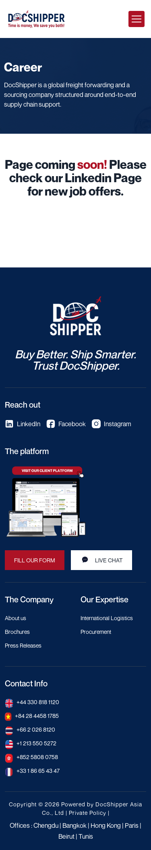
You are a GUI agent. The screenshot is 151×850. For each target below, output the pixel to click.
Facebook (66, 423)
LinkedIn (22, 423)
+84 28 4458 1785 (37, 715)
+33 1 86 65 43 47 (38, 770)
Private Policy (87, 812)
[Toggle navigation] (136, 19)
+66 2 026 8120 (36, 729)
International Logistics (107, 617)
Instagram (111, 423)
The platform (27, 451)
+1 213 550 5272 (36, 743)
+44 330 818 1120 (38, 702)
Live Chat (101, 559)
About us (15, 617)
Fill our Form (34, 560)
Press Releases (23, 645)
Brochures (17, 631)
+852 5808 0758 (37, 756)
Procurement (96, 631)
